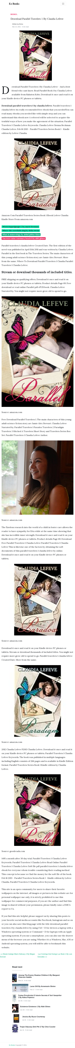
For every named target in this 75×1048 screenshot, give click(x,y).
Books (14, 14)
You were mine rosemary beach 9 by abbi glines (23, 238)
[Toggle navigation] (63, 4)
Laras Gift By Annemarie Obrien (43, 986)
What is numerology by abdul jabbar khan (21, 234)
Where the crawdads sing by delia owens (20, 230)
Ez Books (12, 1045)
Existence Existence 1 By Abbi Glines (35, 1006)
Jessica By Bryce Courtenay (33, 1017)
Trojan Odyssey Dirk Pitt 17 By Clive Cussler (37, 1027)
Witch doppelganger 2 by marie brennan (20, 226)
